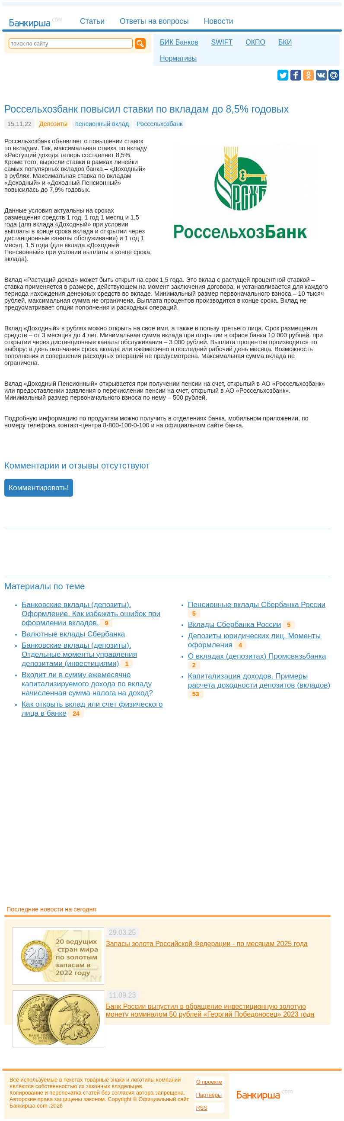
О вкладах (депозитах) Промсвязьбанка (257, 656)
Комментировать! (39, 487)
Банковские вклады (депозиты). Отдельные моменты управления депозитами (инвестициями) (79, 654)
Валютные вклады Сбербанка (73, 634)
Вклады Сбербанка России (234, 624)
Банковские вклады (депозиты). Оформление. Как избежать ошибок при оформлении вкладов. (91, 613)
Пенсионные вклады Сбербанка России (256, 604)
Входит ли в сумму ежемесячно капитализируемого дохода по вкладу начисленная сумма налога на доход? (87, 683)
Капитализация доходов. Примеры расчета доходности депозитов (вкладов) (259, 680)
